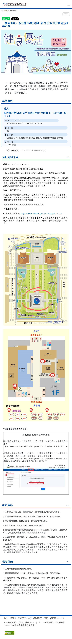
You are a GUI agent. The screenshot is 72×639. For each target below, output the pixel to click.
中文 (66, 14)
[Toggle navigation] (68, 5)
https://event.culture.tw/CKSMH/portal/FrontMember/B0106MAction (35, 446)
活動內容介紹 (10, 157)
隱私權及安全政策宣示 (25, 625)
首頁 (6, 11)
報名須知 (7, 561)
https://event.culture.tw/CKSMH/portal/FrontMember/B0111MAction (35, 459)
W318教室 (11, 145)
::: (2, 11)
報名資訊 (7, 505)
